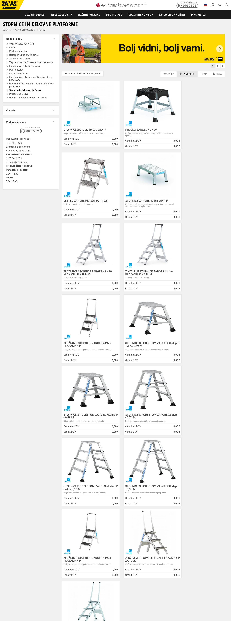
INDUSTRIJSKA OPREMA (140, 15)
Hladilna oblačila (136, 593)
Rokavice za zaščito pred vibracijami (15, 600)
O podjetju (54, 521)
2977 (181, 484)
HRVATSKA (10, 576)
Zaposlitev (53, 550)
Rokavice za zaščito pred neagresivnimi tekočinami (79, 600)
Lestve (42, 30)
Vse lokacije (11, 567)
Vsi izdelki (7, 30)
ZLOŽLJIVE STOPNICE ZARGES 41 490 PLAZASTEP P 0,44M (143, 203)
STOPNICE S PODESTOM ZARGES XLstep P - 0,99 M (195, 346)
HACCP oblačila (171, 593)
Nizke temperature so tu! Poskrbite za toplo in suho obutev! (128, 555)
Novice (106, 521)
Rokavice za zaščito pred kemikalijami (143, 600)
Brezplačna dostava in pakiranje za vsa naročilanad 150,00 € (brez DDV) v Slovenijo (121, 5)
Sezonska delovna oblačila (46, 593)
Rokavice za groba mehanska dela (67, 597)
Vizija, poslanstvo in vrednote (63, 557)
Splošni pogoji (55, 525)
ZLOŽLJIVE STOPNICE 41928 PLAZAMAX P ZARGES (137, 417)
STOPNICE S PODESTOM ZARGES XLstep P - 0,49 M (195, 274)
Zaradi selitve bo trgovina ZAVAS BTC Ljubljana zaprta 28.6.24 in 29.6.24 (126, 549)
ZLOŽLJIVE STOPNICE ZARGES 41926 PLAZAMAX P (198, 417)
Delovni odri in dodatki (61, 610)
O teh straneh (55, 547)
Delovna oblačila (27, 593)
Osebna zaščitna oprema (33, 610)
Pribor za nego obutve (137, 590)
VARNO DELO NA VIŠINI (172, 15)
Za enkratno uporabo (154, 593)
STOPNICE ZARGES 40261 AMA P (84, 201)
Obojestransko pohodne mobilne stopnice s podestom (31, 85)
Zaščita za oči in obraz (26, 603)
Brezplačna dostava (49, 484)
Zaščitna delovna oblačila (70, 593)
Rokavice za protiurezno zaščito (96, 597)
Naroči (203, 555)
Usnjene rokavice (117, 597)
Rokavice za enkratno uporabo (45, 600)
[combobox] (221, 445)
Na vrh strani (221, 616)
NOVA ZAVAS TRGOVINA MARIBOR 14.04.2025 (126, 525)
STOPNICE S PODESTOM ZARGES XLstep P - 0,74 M (84, 346)
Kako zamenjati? (93, 484)
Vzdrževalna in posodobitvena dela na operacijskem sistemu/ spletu (122, 536)
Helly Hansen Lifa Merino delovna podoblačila (126, 560)
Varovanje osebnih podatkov (62, 529)
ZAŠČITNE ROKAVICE (89, 15)
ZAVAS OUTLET (198, 15)
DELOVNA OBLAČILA (61, 15)
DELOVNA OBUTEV (34, 15)
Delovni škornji (120, 590)
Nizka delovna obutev (27, 590)
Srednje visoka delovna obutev (50, 590)
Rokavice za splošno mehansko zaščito (36, 597)
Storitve (52, 554)
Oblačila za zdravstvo (99, 593)
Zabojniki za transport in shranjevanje (38, 606)
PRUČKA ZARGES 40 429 (134, 130)
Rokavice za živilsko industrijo (113, 600)
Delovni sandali (91, 590)
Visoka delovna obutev (74, 590)
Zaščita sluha (54, 603)
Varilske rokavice (190, 597)
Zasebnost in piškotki (59, 532)
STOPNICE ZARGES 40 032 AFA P (84, 130)
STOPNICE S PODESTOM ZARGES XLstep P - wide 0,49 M (140, 274)
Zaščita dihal (42, 603)
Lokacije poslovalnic (58, 539)
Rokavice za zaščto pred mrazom (213, 597)
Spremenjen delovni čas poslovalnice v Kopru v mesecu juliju (126, 542)
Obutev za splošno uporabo (159, 590)
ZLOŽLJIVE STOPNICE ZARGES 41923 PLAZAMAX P (87, 417)
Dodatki (85, 593)
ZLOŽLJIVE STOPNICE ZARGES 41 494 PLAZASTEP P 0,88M (198, 203)
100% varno (137, 484)
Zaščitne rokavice (134, 597)
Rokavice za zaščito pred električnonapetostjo (178, 600)
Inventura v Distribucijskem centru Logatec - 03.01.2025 (124, 530)
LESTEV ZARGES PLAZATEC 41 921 (196, 130)
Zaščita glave (67, 603)
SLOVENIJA (11, 571)
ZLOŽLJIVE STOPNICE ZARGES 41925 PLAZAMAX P (87, 274)
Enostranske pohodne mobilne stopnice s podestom (30, 78)
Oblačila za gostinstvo (119, 593)
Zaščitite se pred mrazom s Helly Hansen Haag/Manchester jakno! (123, 565)
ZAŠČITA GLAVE (114, 15)
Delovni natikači (106, 590)
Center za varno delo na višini (63, 543)
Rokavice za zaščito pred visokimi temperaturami (162, 597)
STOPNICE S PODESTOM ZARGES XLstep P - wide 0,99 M (140, 346)
